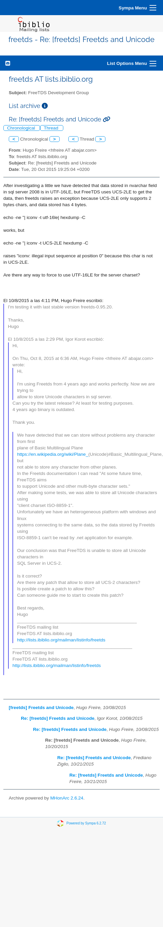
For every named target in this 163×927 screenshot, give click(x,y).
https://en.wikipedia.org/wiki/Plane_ (53, 454)
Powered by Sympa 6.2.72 (86, 823)
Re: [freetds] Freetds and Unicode (57, 718)
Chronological (21, 128)
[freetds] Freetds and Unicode (41, 707)
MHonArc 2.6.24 (66, 798)
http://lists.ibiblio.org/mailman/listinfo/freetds (61, 639)
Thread (52, 128)
